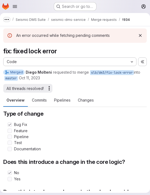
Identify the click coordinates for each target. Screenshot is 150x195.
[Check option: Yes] (10, 179)
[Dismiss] (140, 35)
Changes (86, 100)
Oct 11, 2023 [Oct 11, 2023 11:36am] (29, 78)
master (11, 78)
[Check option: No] (10, 173)
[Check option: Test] (10, 143)
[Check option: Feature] (10, 131)
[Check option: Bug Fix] (10, 124)
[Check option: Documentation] (10, 149)
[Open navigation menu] (15, 6)
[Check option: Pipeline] (10, 137)
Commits (39, 100)
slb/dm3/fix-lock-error (112, 72)
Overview (15, 100)
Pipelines (62, 100)
